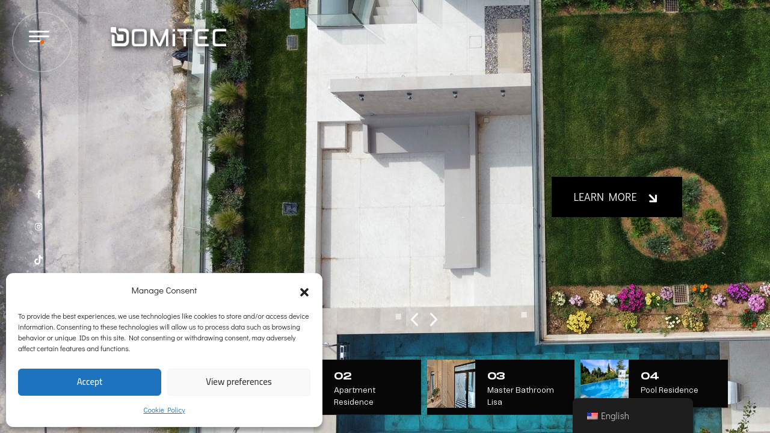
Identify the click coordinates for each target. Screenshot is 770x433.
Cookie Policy (164, 409)
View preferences (239, 381)
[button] (304, 290)
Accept (90, 381)
